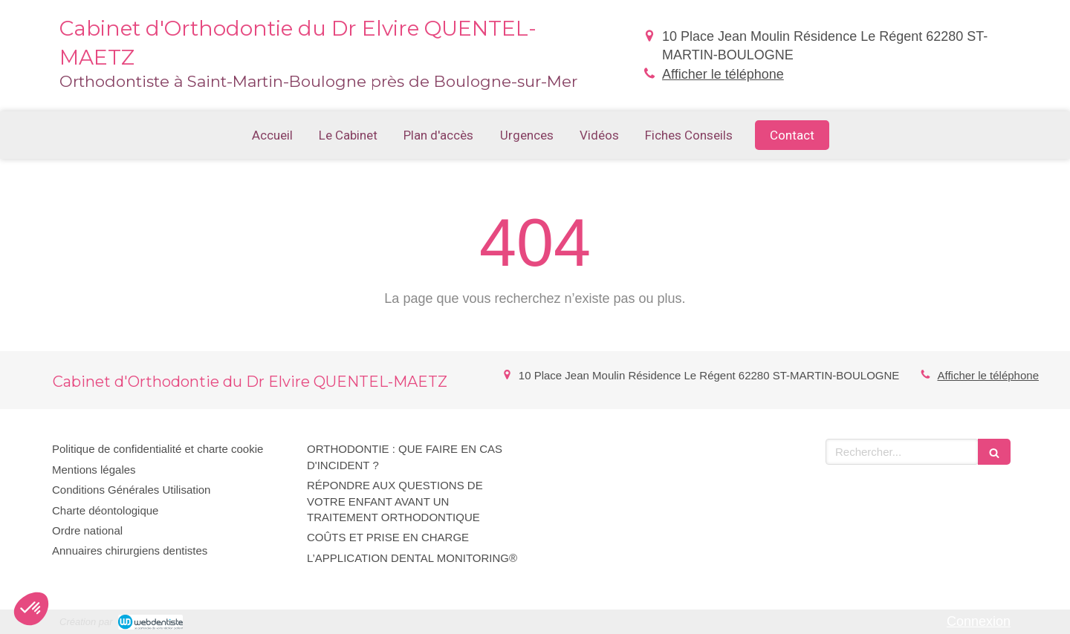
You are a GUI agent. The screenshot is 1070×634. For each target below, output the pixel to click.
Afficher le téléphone (723, 74)
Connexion (979, 621)
